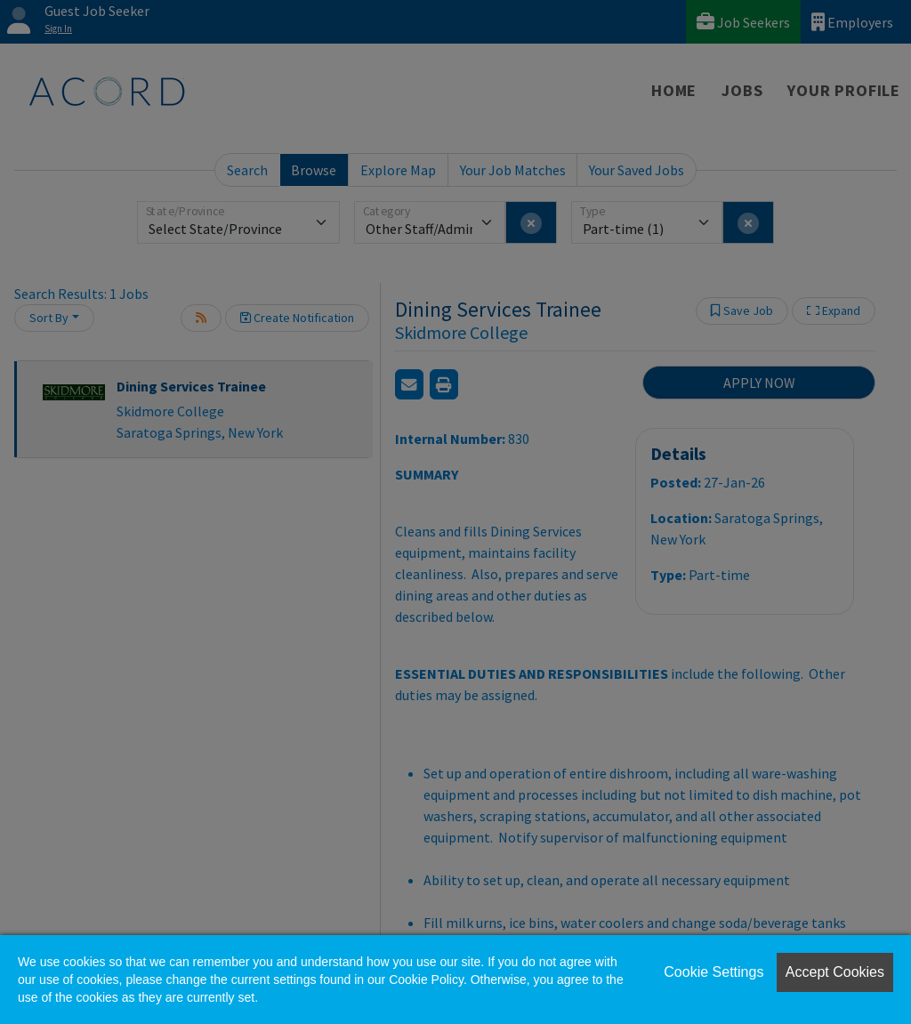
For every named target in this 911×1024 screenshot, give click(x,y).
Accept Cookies (835, 972)
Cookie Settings (713, 972)
